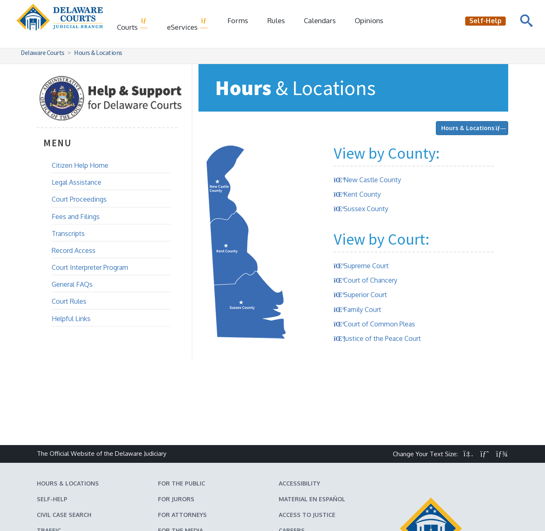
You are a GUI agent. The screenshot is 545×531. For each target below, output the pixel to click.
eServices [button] (187, 24)
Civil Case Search (64, 443)
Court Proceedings (79, 199)
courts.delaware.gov (311, 522)
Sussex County (366, 209)
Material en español (312, 427)
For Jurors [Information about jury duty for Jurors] (176, 427)
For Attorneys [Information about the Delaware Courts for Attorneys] (182, 443)
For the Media (180, 458)
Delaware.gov (330, 509)
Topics (168, 474)
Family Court (362, 309)
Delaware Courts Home (227, 509)
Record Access (74, 250)
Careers (292, 458)
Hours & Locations (98, 52)
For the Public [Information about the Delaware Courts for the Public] (181, 411)
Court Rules (69, 301)
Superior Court (365, 295)
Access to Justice (307, 443)
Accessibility (299, 411)
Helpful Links (71, 318)
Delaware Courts (43, 52)
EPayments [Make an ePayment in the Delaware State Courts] (54, 474)
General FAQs (72, 284)
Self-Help (52, 427)
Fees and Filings (76, 216)
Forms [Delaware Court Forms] (237, 20)
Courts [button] (132, 24)
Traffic (49, 458)
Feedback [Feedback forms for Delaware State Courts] (293, 474)
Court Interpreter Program (90, 267)
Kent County (362, 194)
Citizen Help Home (80, 165)
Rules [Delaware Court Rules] (276, 20)
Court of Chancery (370, 280)
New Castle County (372, 180)
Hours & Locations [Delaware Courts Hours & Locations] (68, 411)
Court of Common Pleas (379, 324)
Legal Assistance (76, 182)
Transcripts (68, 233)
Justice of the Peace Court (382, 338)
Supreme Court (366, 266)
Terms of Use (285, 509)
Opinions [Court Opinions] (369, 20)
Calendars (320, 20)
